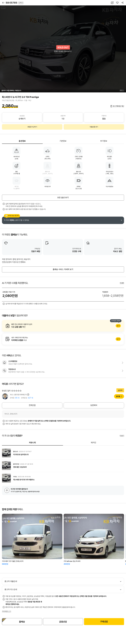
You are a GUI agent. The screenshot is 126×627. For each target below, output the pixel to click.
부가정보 (103, 141)
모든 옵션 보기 (63, 197)
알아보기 (63, 325)
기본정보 (63, 141)
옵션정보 (22, 141)
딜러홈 (118, 396)
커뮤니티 (32, 442)
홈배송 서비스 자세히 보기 (63, 269)
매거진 (93, 442)
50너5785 (15, 2)
